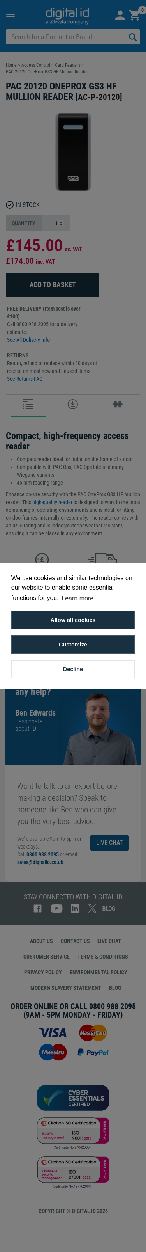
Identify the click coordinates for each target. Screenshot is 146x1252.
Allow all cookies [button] (73, 620)
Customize (73, 644)
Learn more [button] (77, 598)
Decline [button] (73, 669)
